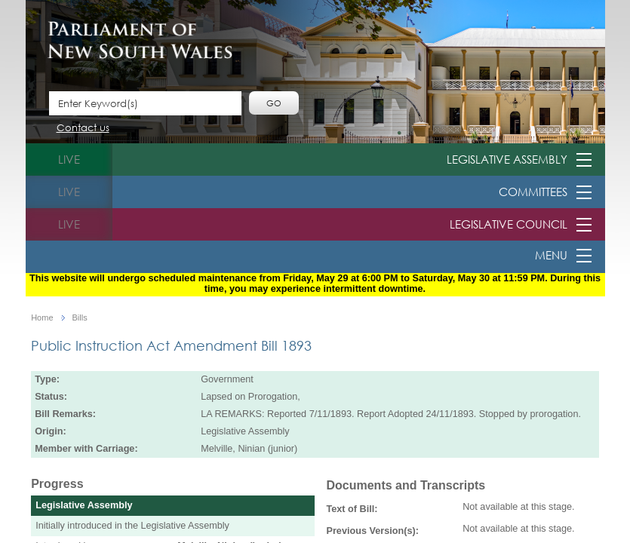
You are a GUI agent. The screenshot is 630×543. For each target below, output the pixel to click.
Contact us (83, 128)
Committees (533, 191)
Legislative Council (508, 224)
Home (42, 318)
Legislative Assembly (507, 159)
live (69, 159)
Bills (80, 318)
